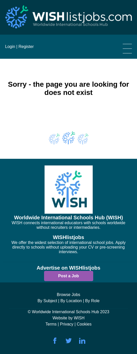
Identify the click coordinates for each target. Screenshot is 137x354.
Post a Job (68, 276)
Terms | (53, 324)
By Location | (72, 301)
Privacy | (68, 324)
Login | (11, 46)
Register (26, 46)
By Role (92, 301)
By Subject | (48, 301)
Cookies (84, 324)
